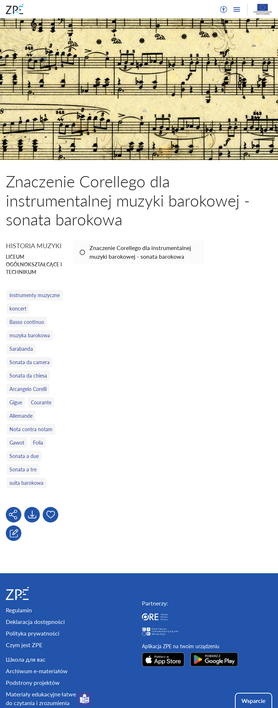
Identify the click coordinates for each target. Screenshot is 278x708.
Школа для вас (26, 659)
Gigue (15, 402)
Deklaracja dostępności (35, 621)
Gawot (16, 443)
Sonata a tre (23, 469)
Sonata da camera (29, 362)
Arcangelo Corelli (28, 389)
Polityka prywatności (32, 633)
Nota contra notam (30, 429)
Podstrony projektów (33, 682)
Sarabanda (21, 349)
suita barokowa (26, 483)
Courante (41, 402)
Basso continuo (26, 322)
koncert (17, 308)
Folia (38, 443)
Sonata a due (24, 456)
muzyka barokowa (29, 335)
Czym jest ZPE (24, 644)
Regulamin (19, 610)
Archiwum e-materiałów (37, 670)
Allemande (21, 416)
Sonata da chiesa (28, 375)
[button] (223, 9)
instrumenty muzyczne (34, 295)
